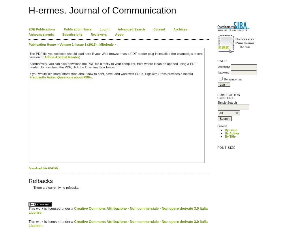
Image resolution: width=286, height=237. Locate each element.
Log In (105, 29)
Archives (180, 29)
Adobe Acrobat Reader (61, 57)
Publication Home (77, 29)
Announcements (41, 34)
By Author (232, 133)
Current (159, 29)
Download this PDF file (43, 168)
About (120, 34)
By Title (230, 136)
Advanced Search (131, 29)
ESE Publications (42, 29)
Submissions (72, 34)
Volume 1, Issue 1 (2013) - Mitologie (86, 44)
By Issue (231, 130)
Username (224, 66)
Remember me (233, 79)
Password (223, 72)
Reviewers (99, 34)
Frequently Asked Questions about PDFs (60, 77)
